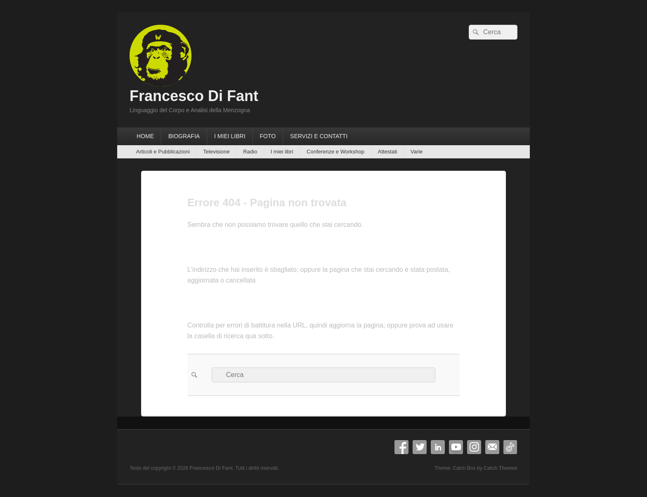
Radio (250, 151)
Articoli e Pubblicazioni (163, 151)
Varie (417, 151)
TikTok (510, 447)
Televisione (216, 151)
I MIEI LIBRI (229, 136)
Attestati (387, 151)
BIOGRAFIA (184, 136)
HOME (145, 136)
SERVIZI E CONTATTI (318, 136)
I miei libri (282, 151)
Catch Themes (500, 468)
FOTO (268, 136)
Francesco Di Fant (194, 95)
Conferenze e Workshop (335, 151)
